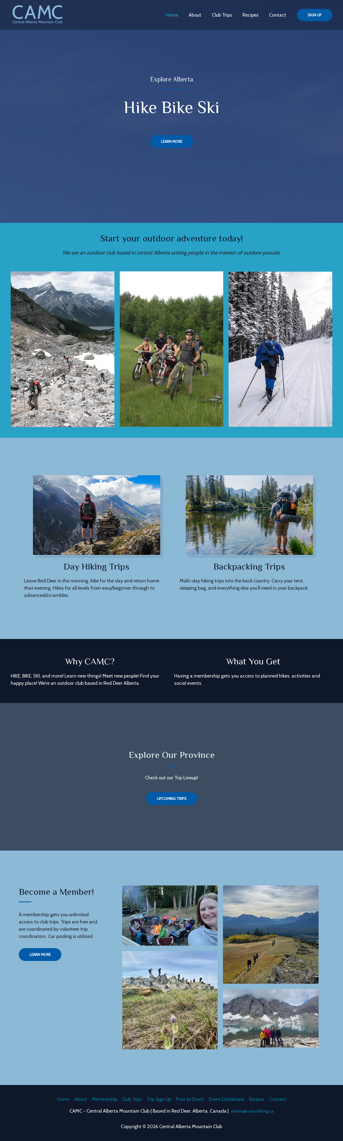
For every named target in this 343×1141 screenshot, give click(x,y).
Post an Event (190, 1098)
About (198, 15)
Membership (102, 1098)
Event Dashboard (228, 1098)
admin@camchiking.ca (252, 1111)
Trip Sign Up (158, 1098)
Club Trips (224, 15)
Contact (278, 15)
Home (176, 15)
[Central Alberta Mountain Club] (37, 14)
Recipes (252, 15)
